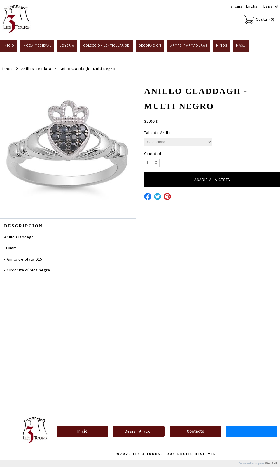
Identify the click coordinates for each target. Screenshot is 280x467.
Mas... (241, 45)
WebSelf (271, 463)
